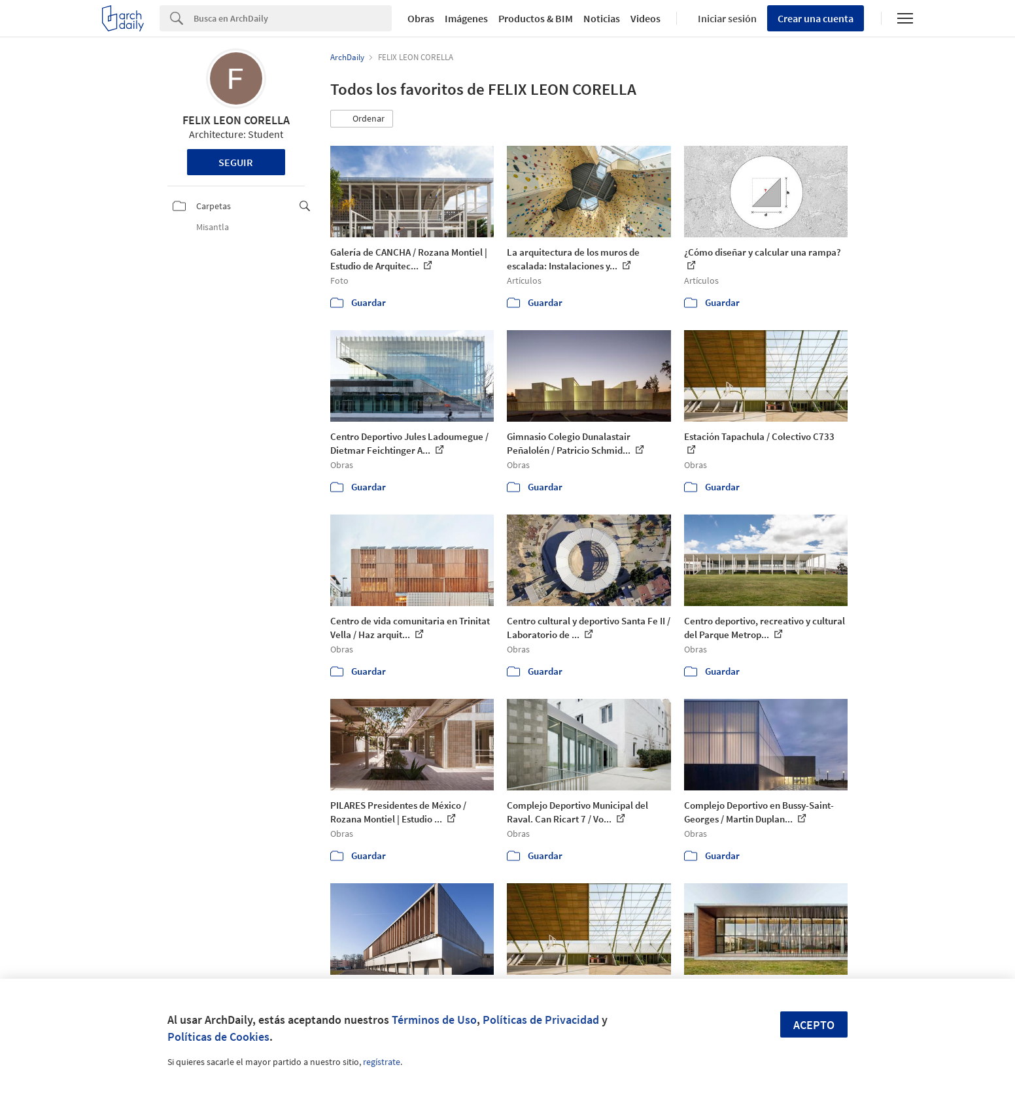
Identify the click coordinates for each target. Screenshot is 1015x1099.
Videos (645, 18)
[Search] (293, 18)
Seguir (235, 162)
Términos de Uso (434, 1019)
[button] (361, 119)
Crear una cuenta (815, 18)
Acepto (813, 1024)
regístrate (381, 1062)
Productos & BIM (535, 18)
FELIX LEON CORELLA (236, 119)
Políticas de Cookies (218, 1036)
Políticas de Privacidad (541, 1019)
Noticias (601, 18)
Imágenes (466, 18)
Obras (420, 18)
